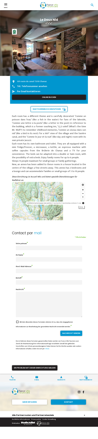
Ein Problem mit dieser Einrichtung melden (35, 372)
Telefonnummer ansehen (34, 86)
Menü (6, 5)
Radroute (61, 384)
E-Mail (47, 353)
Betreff (18, 277)
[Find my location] (83, 185)
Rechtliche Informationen (21, 423)
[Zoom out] (83, 193)
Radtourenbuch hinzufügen (47, 109)
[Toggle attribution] (83, 203)
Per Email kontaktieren (28, 91)
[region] (49, 201)
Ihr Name (19, 254)
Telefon (12, 384)
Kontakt (68, 406)
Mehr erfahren (29, 406)
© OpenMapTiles (56, 203)
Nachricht (20, 289)
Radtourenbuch (85, 384)
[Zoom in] (83, 190)
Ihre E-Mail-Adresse (23, 266)
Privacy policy (36, 423)
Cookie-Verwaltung (49, 423)
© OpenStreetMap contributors (69, 203)
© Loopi (79, 203)
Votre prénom (21, 243)
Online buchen (49, 97)
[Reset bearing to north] (83, 197)
